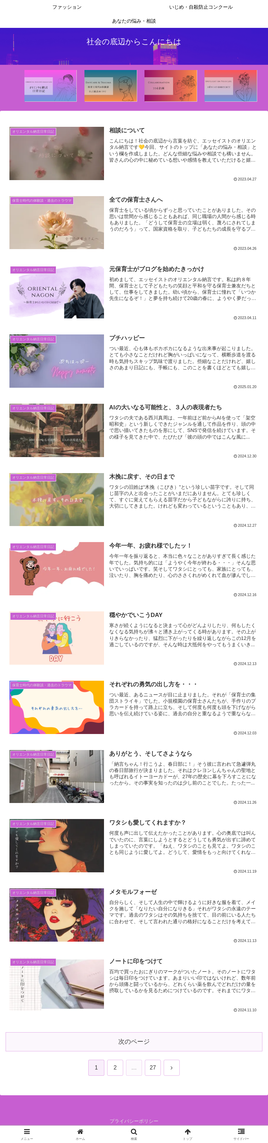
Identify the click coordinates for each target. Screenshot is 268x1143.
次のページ (134, 1041)
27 (153, 1067)
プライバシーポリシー (134, 1120)
